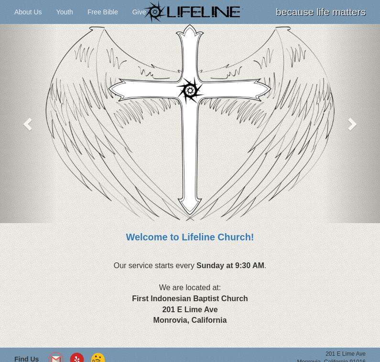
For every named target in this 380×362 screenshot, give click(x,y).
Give (139, 12)
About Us (28, 12)
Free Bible (102, 12)
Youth (64, 12)
